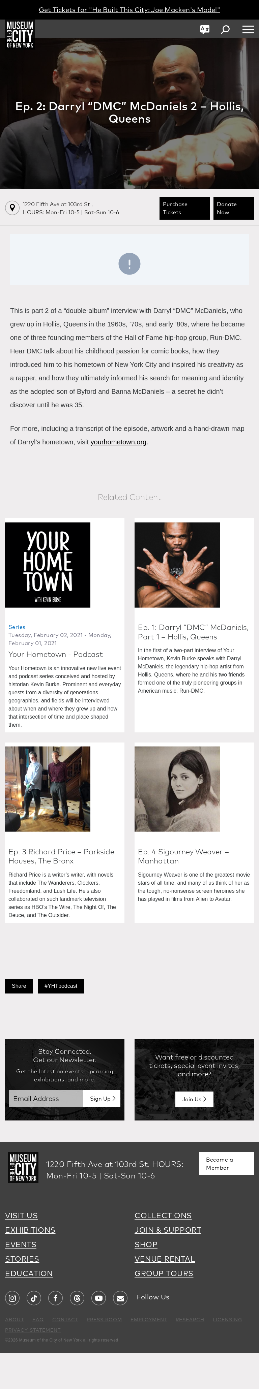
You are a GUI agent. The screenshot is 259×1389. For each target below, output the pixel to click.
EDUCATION (29, 1309)
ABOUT (14, 1355)
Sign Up (100, 1134)
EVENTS (20, 1280)
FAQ (38, 1355)
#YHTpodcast (61, 1021)
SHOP (146, 1280)
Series (16, 644)
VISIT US (21, 1251)
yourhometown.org (119, 442)
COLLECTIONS (163, 1251)
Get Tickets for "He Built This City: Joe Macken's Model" (129, 9)
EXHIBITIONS (30, 1265)
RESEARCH (190, 1355)
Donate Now (227, 208)
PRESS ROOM (104, 1355)
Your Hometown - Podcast (55, 672)
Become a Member (219, 1199)
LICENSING (227, 1355)
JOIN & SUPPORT (168, 1265)
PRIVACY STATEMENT (33, 1366)
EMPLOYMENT (149, 1355)
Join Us (191, 1135)
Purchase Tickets (175, 208)
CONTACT (65, 1355)
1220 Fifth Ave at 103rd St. (71, 208)
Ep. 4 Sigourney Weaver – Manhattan (183, 892)
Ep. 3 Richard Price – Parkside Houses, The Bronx (61, 892)
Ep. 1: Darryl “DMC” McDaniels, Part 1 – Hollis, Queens (193, 649)
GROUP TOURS (164, 1309)
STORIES (22, 1294)
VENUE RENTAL (165, 1294)
